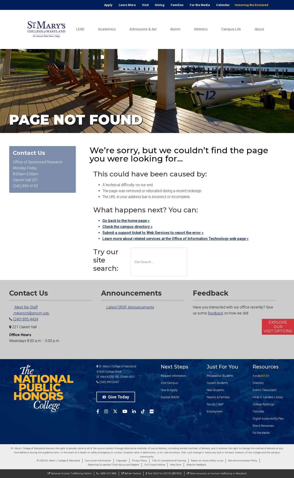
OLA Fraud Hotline (154, 464)
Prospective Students (220, 375)
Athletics (201, 29)
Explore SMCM (170, 397)
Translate (258, 411)
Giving (159, 5)
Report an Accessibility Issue (207, 460)
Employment (215, 411)
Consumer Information (98, 460)
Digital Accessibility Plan (268, 418)
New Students (215, 390)
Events (257, 390)
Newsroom (270, 390)
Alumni (175, 29)
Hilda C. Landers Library (268, 397)
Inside (261, 375)
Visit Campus (169, 383)
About (259, 29)
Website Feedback (196, 464)
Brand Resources (263, 425)
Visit (145, 5)
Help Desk (175, 464)
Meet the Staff (23, 307)
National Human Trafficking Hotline (70, 473)
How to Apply (169, 390)
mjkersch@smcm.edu (29, 313)
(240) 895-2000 (107, 382)
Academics (107, 29)
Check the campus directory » (127, 227)
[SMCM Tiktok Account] (145, 412)
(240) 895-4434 (23, 319)
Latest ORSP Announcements (127, 307)
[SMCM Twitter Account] (117, 412)
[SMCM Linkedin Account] (136, 412)
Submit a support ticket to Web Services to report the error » (153, 232)
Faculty (211, 404)
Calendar (223, 5)
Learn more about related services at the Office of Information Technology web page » (175, 238)
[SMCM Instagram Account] (108, 412)
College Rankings (263, 404)
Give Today (115, 396)
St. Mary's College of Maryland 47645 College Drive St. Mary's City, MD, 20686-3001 (116, 372)
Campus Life (231, 29)
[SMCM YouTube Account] (127, 412)
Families (177, 5)
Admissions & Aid (143, 29)
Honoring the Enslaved (251, 5)
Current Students (217, 383)
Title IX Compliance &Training (169, 460)
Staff (220, 404)
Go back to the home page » (126, 221)
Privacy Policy (139, 460)
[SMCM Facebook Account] (100, 412)
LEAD (80, 29)
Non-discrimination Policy (242, 460)
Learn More (127, 5)
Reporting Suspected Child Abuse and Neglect (113, 464)
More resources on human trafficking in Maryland (216, 473)
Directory (258, 383)
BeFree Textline (131, 473)
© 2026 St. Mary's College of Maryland (58, 460)
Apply (108, 5)
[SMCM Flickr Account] (154, 412)
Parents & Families (218, 397)
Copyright (121, 460)
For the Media (200, 5)
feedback (215, 313)
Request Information (173, 375)
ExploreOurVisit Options (278, 326)
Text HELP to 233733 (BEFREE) (164, 473)
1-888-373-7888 (106, 473)
